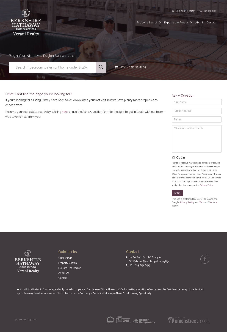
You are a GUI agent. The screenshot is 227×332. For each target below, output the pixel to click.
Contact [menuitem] (211, 22)
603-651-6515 (209, 11)
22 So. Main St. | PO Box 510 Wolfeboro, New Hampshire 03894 (149, 259)
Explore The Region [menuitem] (69, 267)
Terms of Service (208, 202)
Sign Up (191, 11)
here (65, 111)
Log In (179, 11)
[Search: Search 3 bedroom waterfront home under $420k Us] (52, 67)
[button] (101, 67)
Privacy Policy (206, 185)
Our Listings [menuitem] (65, 258)
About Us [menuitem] (63, 272)
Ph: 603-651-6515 (140, 265)
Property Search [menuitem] (147, 22)
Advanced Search (133, 67)
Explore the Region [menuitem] (176, 22)
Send (177, 193)
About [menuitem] (199, 22)
